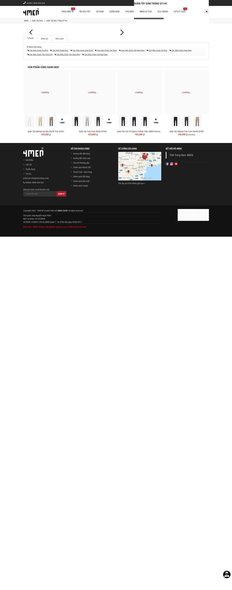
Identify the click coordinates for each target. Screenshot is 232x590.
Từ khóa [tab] (30, 392)
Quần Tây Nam (37, 21)
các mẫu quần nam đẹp (181, 404)
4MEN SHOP (63, 564)
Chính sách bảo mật (81, 534)
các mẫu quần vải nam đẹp (96, 408)
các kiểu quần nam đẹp (82, 404)
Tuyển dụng (30, 522)
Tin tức (28, 527)
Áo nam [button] (100, 11)
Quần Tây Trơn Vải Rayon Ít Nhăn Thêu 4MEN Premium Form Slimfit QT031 (139, 485)
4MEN (26, 21)
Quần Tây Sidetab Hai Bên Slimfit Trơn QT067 (46, 485)
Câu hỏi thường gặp (81, 516)
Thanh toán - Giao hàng (82, 525)
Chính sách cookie (80, 539)
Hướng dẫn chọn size (81, 511)
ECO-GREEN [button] (163, 11)
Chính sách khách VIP (82, 521)
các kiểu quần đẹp (60, 404)
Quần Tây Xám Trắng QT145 (56, 21)
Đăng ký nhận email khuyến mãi (44, 546)
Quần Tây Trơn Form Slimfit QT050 (93, 485)
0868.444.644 (39, 3)
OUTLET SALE (180, 10)
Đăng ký (61, 547)
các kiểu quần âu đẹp (38, 404)
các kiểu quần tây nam (107, 404)
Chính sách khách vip (185, 3)
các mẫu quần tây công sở (40, 408)
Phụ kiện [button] (129, 11)
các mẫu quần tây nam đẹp (68, 408)
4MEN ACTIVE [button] (146, 11)
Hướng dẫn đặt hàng (81, 507)
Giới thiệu (203, 3)
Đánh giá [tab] (44, 392)
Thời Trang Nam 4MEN (181, 508)
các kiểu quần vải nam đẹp (132, 404)
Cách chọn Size (166, 3)
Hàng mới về (68, 10)
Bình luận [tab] (59, 392)
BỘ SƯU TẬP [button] (84, 11)
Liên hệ (29, 518)
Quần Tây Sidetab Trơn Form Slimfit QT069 (186, 485)
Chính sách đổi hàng (81, 530)
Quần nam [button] (114, 11)
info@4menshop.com (40, 531)
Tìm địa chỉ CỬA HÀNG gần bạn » (131, 537)
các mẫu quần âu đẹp (158, 404)
